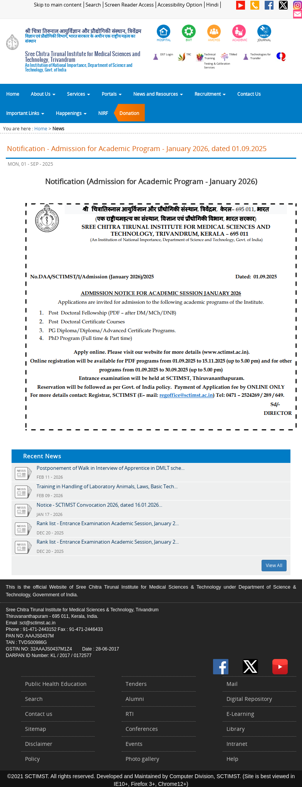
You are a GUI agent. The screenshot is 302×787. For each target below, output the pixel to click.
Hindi (212, 5)
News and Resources (158, 94)
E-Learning (240, 713)
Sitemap (35, 728)
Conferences (142, 728)
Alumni (135, 698)
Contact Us (249, 94)
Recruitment (210, 94)
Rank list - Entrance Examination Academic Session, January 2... (108, 523)
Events (134, 743)
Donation (129, 113)
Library (235, 728)
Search (93, 5)
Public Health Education (56, 683)
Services (78, 94)
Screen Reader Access (129, 5)
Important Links (25, 113)
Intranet (236, 743)
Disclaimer (38, 743)
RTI (130, 713)
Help (232, 758)
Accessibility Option (180, 5)
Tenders (136, 683)
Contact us (38, 713)
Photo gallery (142, 758)
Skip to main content (58, 5)
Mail (232, 683)
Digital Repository (249, 698)
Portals (112, 94)
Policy (32, 758)
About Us (43, 94)
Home (12, 94)
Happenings (71, 113)
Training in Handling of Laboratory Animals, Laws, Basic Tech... (107, 486)
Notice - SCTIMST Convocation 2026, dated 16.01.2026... (99, 504)
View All (274, 565)
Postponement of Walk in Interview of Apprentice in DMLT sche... (111, 467)
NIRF (103, 113)
